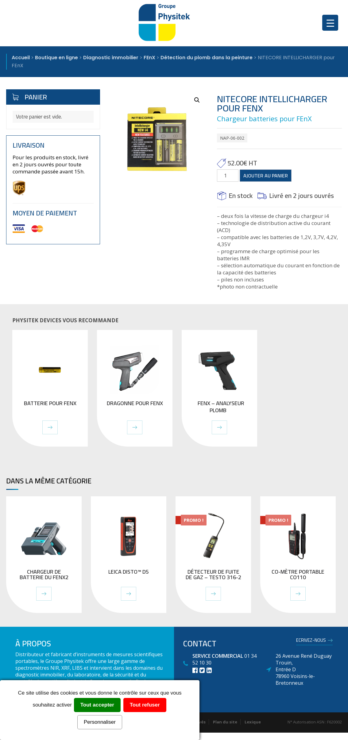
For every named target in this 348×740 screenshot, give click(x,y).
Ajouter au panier (265, 175)
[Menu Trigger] (330, 23)
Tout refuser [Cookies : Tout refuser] (145, 705)
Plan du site (225, 722)
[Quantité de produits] (227, 175)
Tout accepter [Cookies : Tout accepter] (97, 705)
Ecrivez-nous (311, 641)
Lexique (253, 722)
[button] (197, 100)
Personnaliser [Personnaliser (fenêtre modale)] (100, 722)
